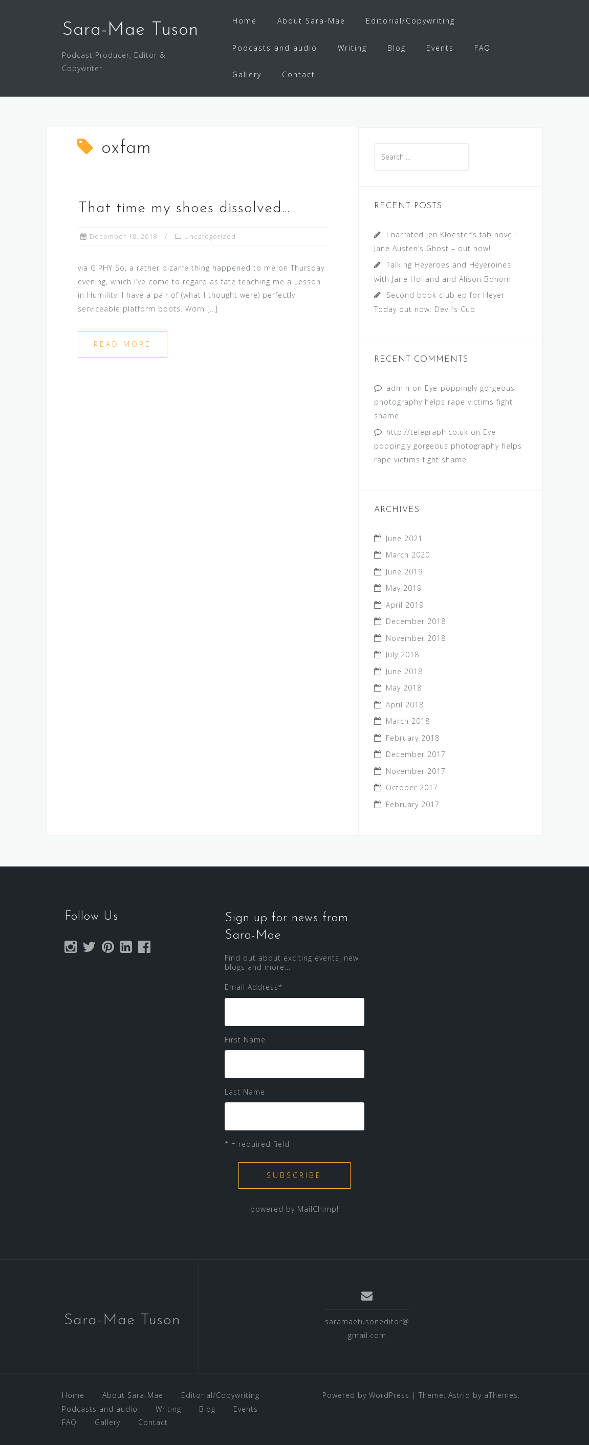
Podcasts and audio (274, 48)
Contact (298, 74)
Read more (122, 344)
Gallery (246, 74)
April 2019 (405, 605)
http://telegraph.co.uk (427, 432)
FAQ (482, 48)
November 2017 (416, 771)
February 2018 (413, 738)
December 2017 (416, 754)
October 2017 (412, 787)
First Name (245, 1039)
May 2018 (404, 688)
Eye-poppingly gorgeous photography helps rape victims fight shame (444, 401)
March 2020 (408, 555)
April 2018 (405, 704)
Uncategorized (210, 236)
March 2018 (408, 721)
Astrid (459, 1395)
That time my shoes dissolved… (184, 208)
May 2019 (404, 588)
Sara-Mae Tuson (130, 30)
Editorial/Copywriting (410, 21)
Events (440, 48)
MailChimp (317, 1209)
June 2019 (404, 571)
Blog (396, 48)
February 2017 (413, 804)
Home (244, 21)
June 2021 (404, 538)
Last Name (245, 1092)
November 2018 (416, 638)
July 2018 (402, 654)
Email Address (253, 987)
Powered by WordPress (365, 1395)
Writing (352, 48)
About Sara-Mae (311, 21)
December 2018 (416, 621)
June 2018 (404, 671)
